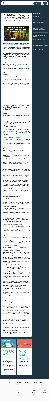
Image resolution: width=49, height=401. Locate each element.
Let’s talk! (37, 3)
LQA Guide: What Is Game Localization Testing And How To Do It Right (8, 352)
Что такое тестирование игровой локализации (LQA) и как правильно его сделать (40, 45)
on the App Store (17, 332)
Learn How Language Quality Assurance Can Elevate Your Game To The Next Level (39, 29)
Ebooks (33, 392)
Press (26, 389)
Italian (22, 322)
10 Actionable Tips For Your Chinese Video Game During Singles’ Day (39, 35)
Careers (26, 386)
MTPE (18, 394)
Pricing (18, 396)
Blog (33, 386)
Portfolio (34, 384)
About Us (26, 384)
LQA (17, 388)
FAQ (41, 384)
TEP (17, 390)
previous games (21, 64)
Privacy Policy (43, 390)
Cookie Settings (43, 392)
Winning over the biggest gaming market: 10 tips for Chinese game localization (24, 352)
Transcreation (19, 392)
